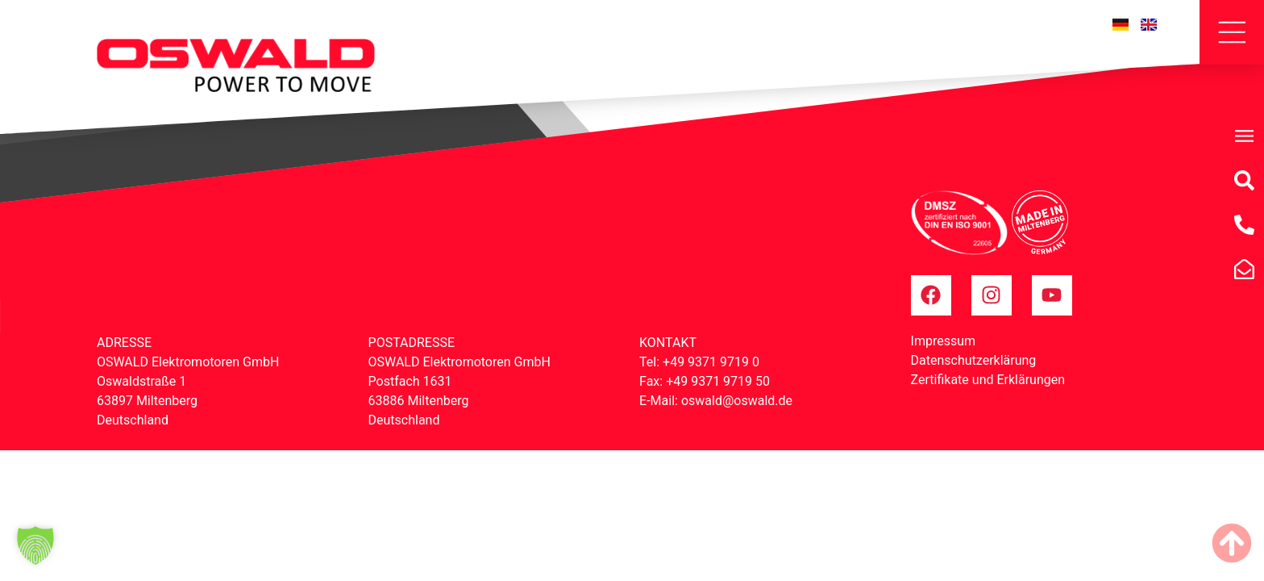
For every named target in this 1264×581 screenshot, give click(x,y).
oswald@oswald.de (736, 400)
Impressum (943, 341)
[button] (35, 545)
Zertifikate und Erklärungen (988, 379)
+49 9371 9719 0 (711, 362)
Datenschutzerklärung (974, 360)
